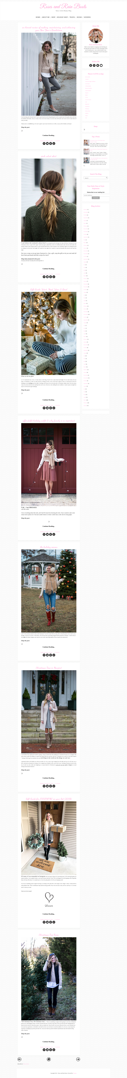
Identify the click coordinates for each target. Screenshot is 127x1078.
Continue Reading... (49, 135)
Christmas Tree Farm (49, 934)
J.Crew (86, 97)
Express (86, 92)
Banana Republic (88, 88)
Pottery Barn (87, 111)
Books (79, 17)
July (84, 264)
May (84, 239)
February (85, 209)
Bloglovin (101, 65)
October (85, 215)
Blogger (74, 1073)
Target (86, 115)
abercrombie (87, 76)
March (85, 223)
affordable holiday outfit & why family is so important (49, 420)
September (86, 217)
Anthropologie (88, 86)
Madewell (87, 104)
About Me (46, 17)
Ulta (86, 117)
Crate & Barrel (88, 90)
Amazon (87, 79)
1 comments (57, 274)
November (86, 212)
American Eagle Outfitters (90, 81)
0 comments (57, 140)
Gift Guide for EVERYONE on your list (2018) (49, 798)
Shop (53, 17)
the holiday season (49, 547)
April (85, 273)
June (84, 267)
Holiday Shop (62, 17)
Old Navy (87, 108)
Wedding (87, 17)
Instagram (97, 65)
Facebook (90, 65)
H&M (86, 95)
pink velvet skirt (48, 156)
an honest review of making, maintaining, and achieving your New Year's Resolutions (48, 29)
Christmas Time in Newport (49, 667)
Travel (72, 17)
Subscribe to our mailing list (95, 192)
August (85, 220)
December (86, 228)
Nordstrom (87, 106)
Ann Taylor (87, 83)
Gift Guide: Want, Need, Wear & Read (48, 289)
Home (38, 17)
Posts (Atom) (26, 1064)
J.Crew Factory (88, 99)
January (85, 248)
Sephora (86, 113)
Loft (86, 102)
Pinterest (94, 65)
